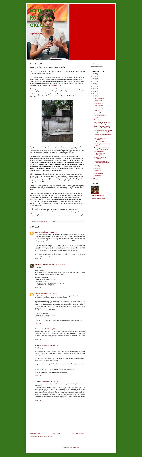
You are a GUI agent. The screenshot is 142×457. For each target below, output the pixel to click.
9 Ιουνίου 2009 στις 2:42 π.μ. (50, 381)
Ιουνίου (96, 113)
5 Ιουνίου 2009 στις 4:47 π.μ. (50, 345)
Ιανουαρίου (97, 175)
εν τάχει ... (97, 117)
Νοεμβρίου (97, 100)
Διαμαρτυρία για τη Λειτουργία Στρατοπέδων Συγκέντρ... (102, 123)
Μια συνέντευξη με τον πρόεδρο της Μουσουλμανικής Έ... (103, 131)
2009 (94, 96)
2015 (94, 81)
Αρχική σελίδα (56, 433)
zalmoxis (37, 232)
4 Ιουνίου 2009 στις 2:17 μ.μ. (49, 232)
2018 (94, 74)
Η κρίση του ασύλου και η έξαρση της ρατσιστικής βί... (102, 161)
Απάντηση (38, 258)
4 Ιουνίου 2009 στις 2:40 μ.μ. (49, 293)
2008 (94, 178)
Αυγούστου (97, 108)
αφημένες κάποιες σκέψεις (43, 17)
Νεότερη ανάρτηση (35, 433)
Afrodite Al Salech (40, 264)
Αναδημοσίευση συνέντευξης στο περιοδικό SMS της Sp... (103, 127)
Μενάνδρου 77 (55, 85)
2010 (94, 93)
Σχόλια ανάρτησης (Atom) (44, 436)
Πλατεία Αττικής (98, 120)
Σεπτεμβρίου (98, 105)
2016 (94, 79)
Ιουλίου (96, 110)
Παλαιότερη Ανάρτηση (78, 433)
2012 (94, 88)
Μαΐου (96, 166)
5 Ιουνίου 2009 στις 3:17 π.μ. (50, 329)
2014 (94, 83)
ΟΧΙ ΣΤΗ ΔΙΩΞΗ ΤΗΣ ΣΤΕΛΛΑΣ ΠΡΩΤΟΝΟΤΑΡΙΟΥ (100, 140)
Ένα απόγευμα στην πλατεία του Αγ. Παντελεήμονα (102, 148)
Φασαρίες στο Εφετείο (100, 115)
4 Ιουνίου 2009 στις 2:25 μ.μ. (57, 264)
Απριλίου (97, 168)
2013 (94, 86)
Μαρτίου (97, 170)
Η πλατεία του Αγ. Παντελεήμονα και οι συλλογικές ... (100, 153)
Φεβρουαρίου (98, 173)
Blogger (76, 447)
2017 (94, 76)
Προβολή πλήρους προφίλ (98, 198)
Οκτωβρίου (97, 103)
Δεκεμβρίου (97, 98)
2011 (94, 91)
